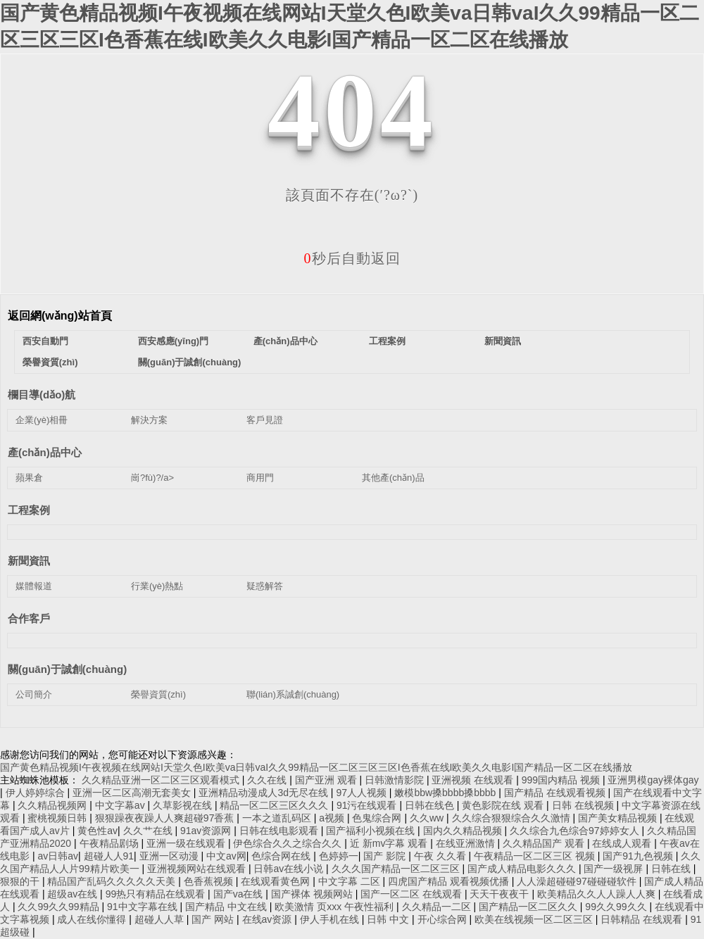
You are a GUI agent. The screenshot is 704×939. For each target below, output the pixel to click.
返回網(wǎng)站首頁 (60, 316)
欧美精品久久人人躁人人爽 (597, 894)
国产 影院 (385, 856)
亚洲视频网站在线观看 (198, 868)
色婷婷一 (338, 856)
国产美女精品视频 (619, 818)
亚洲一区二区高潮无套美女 (133, 792)
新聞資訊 (502, 341)
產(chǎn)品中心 (285, 341)
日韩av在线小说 (289, 868)
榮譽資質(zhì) (50, 362)
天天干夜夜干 (501, 894)
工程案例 (387, 341)
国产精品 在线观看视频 (556, 792)
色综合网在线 (282, 856)
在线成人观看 (623, 843)
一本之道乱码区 (278, 818)
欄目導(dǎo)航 (41, 395)
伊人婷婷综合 (37, 792)
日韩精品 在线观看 (643, 919)
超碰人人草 (160, 919)
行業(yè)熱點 (157, 586)
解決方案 (149, 420)
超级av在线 (73, 894)
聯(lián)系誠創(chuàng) (292, 694)
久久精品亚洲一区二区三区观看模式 (162, 780)
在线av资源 (268, 919)
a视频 (333, 818)
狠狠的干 (21, 881)
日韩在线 (672, 868)
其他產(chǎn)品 (393, 477)
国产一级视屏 (615, 868)
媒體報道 (33, 586)
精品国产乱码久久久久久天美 (112, 881)
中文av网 (226, 856)
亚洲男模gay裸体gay (653, 780)
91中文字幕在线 (143, 906)
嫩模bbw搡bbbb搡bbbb (446, 792)
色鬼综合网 (378, 818)
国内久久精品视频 (464, 830)
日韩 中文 (389, 919)
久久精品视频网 (53, 805)
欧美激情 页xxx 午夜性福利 (335, 906)
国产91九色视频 (639, 856)
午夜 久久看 (441, 856)
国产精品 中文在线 (227, 906)
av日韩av (57, 856)
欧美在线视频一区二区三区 (535, 919)
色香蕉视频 (210, 881)
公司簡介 (33, 694)
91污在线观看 (368, 805)
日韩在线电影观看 (280, 830)
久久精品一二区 (438, 906)
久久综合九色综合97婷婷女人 (575, 830)
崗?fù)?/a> (152, 477)
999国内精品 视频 (562, 780)
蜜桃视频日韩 (58, 818)
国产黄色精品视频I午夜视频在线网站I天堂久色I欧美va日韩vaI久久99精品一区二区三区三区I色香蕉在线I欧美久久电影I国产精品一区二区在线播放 (316, 767)
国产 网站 (214, 919)
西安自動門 (45, 341)
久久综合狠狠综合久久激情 (512, 818)
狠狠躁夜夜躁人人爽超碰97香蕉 (166, 818)
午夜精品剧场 (111, 843)
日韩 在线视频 (584, 805)
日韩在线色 (431, 805)
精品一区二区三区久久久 (275, 805)
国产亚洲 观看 (327, 780)
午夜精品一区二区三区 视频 (536, 856)
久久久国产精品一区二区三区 (397, 868)
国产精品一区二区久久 (529, 906)
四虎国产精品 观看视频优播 (450, 881)
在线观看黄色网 (277, 881)
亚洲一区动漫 (170, 856)
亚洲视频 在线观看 (474, 780)
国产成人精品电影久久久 (523, 868)
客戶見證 (264, 420)
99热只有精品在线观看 (157, 894)
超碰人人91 (109, 856)
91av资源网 (207, 830)
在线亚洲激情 (467, 843)
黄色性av (97, 830)
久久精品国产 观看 (545, 843)
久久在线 (268, 780)
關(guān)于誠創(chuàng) (189, 362)
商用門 (260, 477)
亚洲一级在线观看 (187, 843)
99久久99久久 (617, 906)
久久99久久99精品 (59, 906)
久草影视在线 (184, 805)
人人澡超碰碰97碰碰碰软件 (578, 881)
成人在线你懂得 (93, 919)
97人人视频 (362, 792)
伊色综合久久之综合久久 (288, 843)
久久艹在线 (149, 830)
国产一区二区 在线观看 (412, 894)
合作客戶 (29, 618)
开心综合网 (443, 919)
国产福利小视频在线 (371, 830)
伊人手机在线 (331, 919)
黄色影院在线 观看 (504, 805)
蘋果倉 (29, 477)
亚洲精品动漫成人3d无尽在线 (264, 792)
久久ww (428, 818)
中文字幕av (121, 805)
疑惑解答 (264, 586)
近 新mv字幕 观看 (390, 843)
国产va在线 (239, 894)
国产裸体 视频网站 (313, 894)
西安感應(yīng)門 (173, 341)
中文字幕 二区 (350, 881)
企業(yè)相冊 (41, 420)
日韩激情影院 (396, 780)
